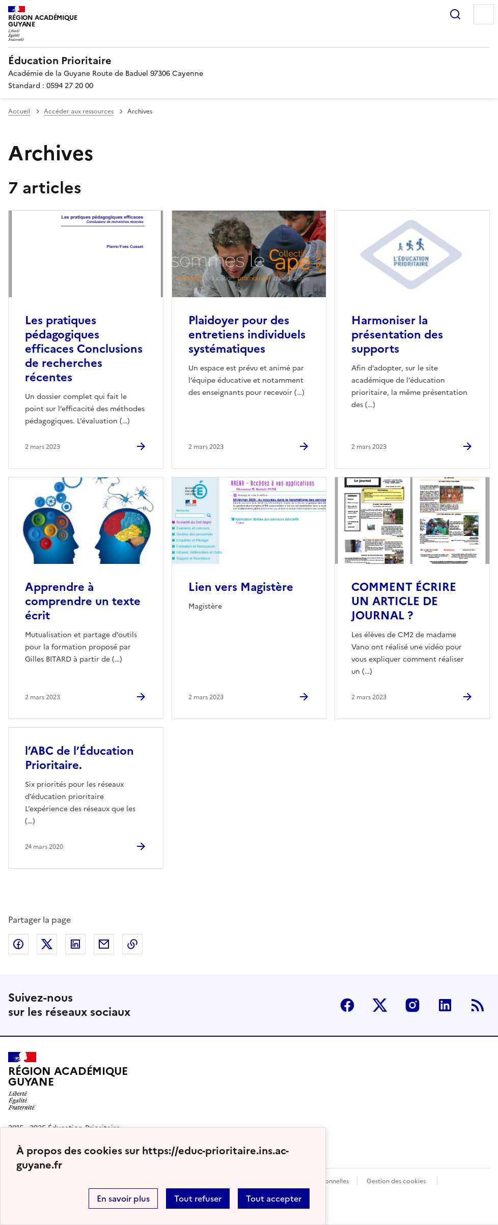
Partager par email (104, 944)
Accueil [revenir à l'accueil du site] (19, 111)
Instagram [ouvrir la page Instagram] (412, 1005)
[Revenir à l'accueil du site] (67, 1081)
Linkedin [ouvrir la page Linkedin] (445, 1005)
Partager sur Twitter (47, 944)
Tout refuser (198, 1198)
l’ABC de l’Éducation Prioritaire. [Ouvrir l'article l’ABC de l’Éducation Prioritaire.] (79, 758)
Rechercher (455, 14)
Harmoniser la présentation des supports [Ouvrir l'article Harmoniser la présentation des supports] (397, 334)
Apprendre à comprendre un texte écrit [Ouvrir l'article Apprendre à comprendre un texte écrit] (83, 601)
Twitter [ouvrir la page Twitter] (380, 1005)
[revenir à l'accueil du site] (249, 60)
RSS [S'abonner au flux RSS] (477, 1005)
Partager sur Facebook (18, 944)
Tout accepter (273, 1198)
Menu (484, 14)
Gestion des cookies (396, 1181)
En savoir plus (123, 1198)
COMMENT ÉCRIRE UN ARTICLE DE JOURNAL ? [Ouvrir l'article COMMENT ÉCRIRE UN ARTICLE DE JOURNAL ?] (403, 601)
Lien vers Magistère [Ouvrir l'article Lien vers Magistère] (240, 587)
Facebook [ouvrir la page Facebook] (347, 1005)
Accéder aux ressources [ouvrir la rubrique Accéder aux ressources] (79, 111)
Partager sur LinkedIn (75, 944)
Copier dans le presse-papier (132, 944)
